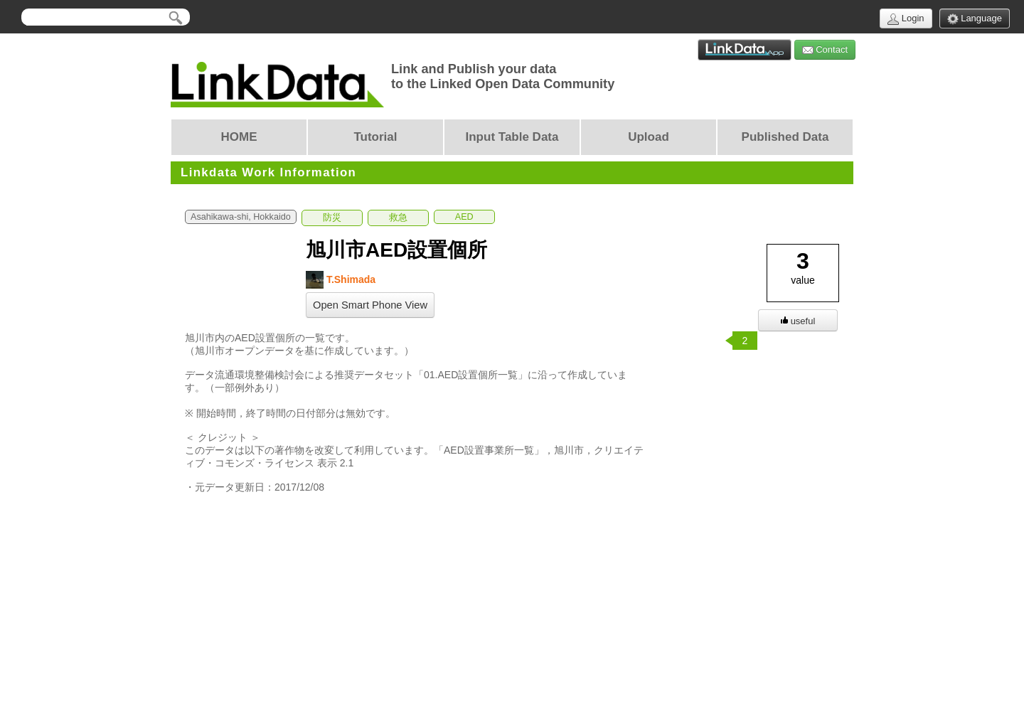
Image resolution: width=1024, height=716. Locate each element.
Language (974, 19)
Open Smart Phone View (370, 305)
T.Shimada (340, 280)
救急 (398, 218)
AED (464, 217)
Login (905, 19)
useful (798, 321)
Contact (825, 50)
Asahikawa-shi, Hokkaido (241, 217)
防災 (332, 218)
